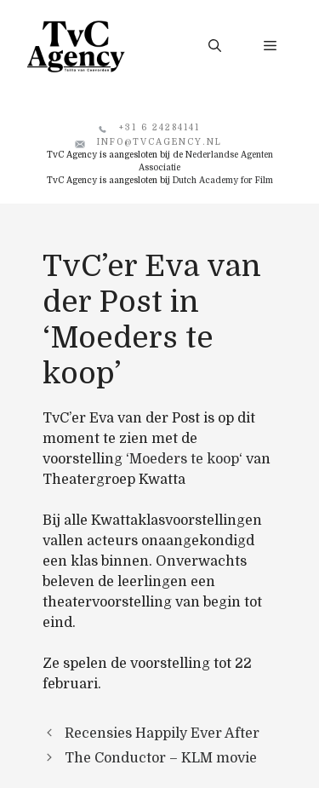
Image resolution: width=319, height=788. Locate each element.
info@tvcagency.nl (159, 142)
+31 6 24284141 (159, 127)
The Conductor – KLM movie (161, 758)
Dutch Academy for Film (223, 180)
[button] (214, 46)
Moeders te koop (184, 459)
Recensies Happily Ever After (162, 733)
